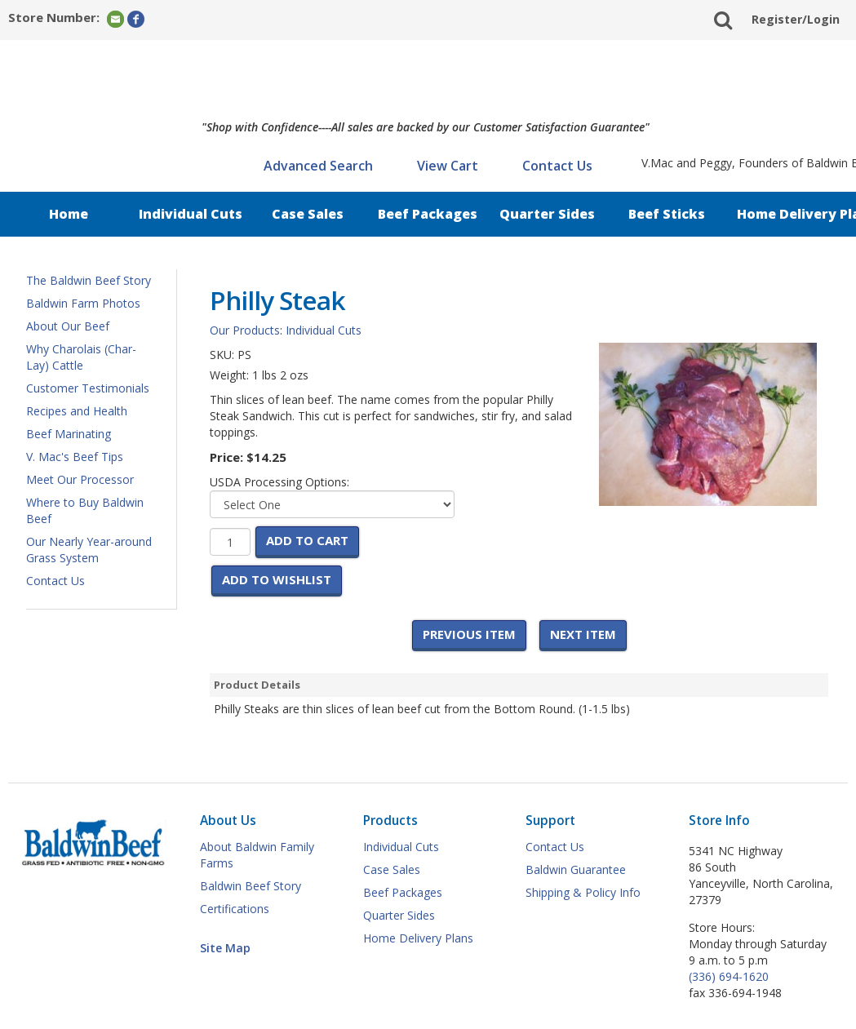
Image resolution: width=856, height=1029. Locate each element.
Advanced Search (318, 166)
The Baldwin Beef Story (88, 280)
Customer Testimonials (87, 388)
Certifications (234, 908)
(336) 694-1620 (729, 976)
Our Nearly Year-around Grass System (89, 550)
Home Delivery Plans (418, 938)
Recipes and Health (76, 411)
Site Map (225, 948)
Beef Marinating (68, 433)
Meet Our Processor (80, 479)
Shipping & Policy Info (583, 892)
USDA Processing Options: (279, 482)
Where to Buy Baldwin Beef (85, 510)
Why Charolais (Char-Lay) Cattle (81, 357)
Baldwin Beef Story (250, 886)
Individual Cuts (190, 214)
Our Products (245, 330)
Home (68, 214)
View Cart (447, 166)
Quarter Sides (547, 214)
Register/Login (796, 19)
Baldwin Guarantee (576, 869)
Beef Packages (427, 214)
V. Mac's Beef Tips (74, 456)
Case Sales (308, 214)
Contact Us (557, 166)
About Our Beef (67, 326)
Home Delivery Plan (791, 214)
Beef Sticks (666, 214)
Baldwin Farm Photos (83, 303)
